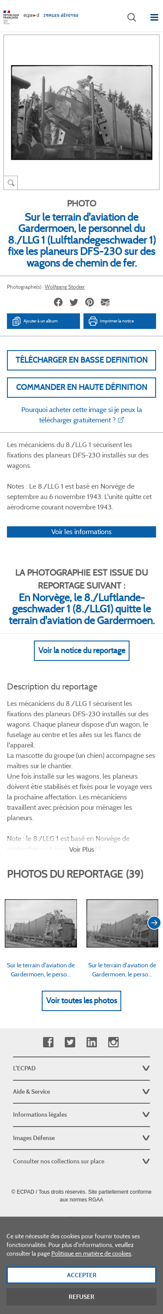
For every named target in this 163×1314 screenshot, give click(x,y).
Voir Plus (81, 849)
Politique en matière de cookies (91, 1263)
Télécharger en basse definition (82, 360)
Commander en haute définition (81, 387)
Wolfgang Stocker (65, 286)
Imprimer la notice (111, 321)
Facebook (48, 1042)
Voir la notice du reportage (81, 650)
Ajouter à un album (34, 321)
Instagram (113, 1042)
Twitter (69, 1042)
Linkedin (91, 1042)
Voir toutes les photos (81, 1000)
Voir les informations (81, 532)
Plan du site (81, 1219)
